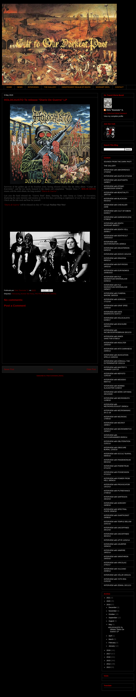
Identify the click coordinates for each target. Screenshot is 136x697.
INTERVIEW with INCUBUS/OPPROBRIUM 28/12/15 (117, 331)
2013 (109, 667)
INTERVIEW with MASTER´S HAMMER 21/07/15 (115, 368)
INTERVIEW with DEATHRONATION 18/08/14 (115, 243)
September (113, 618)
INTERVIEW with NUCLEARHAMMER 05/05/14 (115, 436)
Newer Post (9, 369)
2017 (109, 654)
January (112, 646)
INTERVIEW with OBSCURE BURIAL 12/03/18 (115, 449)
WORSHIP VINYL (103, 87)
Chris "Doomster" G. (114, 110)
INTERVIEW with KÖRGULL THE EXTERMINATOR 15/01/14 (117, 362)
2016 (109, 657)
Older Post (91, 369)
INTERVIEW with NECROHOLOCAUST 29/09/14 (116, 405)
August (111, 621)
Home (50, 369)
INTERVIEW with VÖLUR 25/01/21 (117, 575)
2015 (109, 661)
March (111, 639)
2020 (109, 601)
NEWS (19, 87)
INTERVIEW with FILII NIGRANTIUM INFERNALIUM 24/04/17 (115, 287)
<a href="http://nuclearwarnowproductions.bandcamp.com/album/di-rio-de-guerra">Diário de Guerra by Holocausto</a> (50, 218)
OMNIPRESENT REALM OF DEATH (76, 87)
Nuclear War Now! (27, 294)
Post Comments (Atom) (54, 376)
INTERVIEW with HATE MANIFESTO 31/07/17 (113, 313)
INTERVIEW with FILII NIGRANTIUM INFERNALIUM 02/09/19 (115, 279)
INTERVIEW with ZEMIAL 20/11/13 (117, 585)
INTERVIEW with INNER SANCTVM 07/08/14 (113, 337)
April (111, 636)
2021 (109, 598)
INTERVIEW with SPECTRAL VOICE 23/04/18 (115, 510)
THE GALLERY (50, 87)
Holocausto (16, 294)
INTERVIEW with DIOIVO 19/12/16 (117, 254)
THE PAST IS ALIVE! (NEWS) (45, 294)
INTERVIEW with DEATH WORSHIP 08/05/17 (113, 224)
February (112, 643)
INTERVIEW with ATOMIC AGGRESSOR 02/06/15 (114, 187)
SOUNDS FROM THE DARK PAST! (118, 162)
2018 (109, 650)
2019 (109, 605)
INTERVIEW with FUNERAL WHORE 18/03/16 (115, 294)
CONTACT (119, 87)
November (113, 611)
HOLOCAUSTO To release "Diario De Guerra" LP (116, 629)
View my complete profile (113, 116)
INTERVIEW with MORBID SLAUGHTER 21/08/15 (114, 387)
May (110, 624)
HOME (9, 87)
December (113, 607)
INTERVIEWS (33, 87)
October (112, 614)
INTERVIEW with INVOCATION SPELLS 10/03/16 (116, 356)
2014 (109, 664)
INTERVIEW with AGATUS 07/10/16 (118, 176)
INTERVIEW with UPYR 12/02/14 (117, 540)
